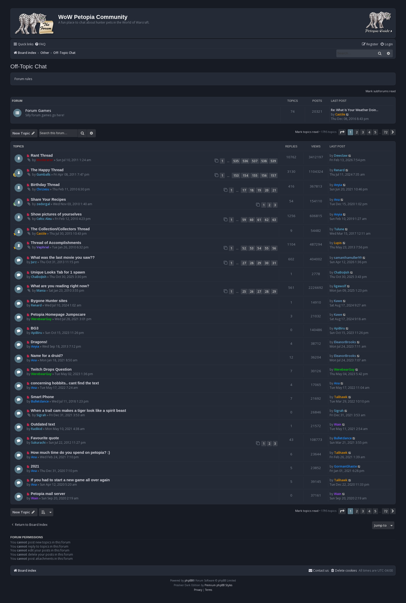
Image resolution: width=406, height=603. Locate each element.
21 (274, 190)
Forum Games (38, 110)
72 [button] (385, 132)
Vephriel (43, 247)
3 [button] (363, 132)
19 (259, 190)
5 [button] (375, 132)
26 (251, 291)
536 (245, 161)
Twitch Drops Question (51, 369)
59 (244, 220)
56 (274, 248)
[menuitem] (40, 44)
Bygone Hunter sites (49, 301)
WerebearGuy (41, 319)
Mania (41, 290)
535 (236, 161)
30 (267, 263)
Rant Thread (42, 155)
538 (264, 161)
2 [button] (357, 132)
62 (267, 220)
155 (254, 175)
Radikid (36, 429)
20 (267, 190)
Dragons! (39, 342)
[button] (342, 132)
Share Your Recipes (48, 199)
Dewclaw (340, 155)
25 (244, 291)
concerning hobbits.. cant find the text (65, 383)
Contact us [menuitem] (318, 570)
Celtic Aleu (44, 219)
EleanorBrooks (345, 342)
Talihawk (340, 397)
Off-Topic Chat (28, 66)
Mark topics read (306, 132)
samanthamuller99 (348, 257)
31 (274, 263)
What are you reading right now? (60, 286)
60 (251, 220)
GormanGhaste (345, 466)
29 (259, 263)
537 (254, 161)
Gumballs (43, 174)
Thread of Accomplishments (56, 243)
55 (267, 248)
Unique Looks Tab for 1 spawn (58, 272)
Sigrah (41, 415)
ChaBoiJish (38, 277)
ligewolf (340, 286)
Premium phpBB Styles (218, 585)
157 (273, 175)
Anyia (338, 185)
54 (259, 248)
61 (259, 220)
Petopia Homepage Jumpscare (58, 314)
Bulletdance (40, 401)
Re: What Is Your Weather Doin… (354, 110)
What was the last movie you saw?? (63, 257)
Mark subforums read (381, 91)
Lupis (338, 243)
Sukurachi (38, 442)
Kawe (338, 301)
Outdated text (43, 424)
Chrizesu (43, 189)
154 (245, 175)
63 (274, 220)
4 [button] (369, 132)
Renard (339, 170)
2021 (35, 466)
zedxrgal (43, 204)
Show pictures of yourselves (56, 214)
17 (244, 190)
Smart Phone (42, 397)
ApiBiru (36, 333)
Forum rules (23, 79)
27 (244, 263)
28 (251, 263)
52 (244, 248)
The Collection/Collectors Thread (60, 229)
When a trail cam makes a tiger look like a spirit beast (78, 410)
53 (251, 248)
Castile (340, 114)
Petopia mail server (48, 494)
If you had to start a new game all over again (70, 480)
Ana (337, 199)
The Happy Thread (47, 170)
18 (251, 190)
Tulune (339, 229)
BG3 (35, 328)
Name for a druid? (47, 356)
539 (273, 161)
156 (264, 175)
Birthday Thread (45, 185)
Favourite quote (45, 438)
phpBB (189, 580)
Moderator (45, 160)
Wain (337, 424)
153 (236, 175)
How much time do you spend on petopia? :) (70, 452)
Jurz (34, 262)
